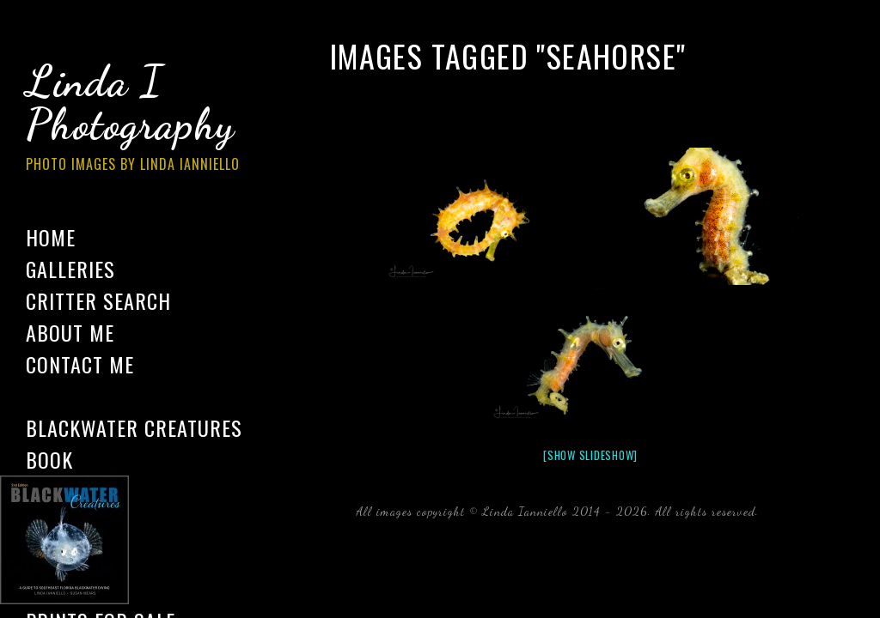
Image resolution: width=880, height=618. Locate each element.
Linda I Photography (146, 119)
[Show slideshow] (590, 455)
